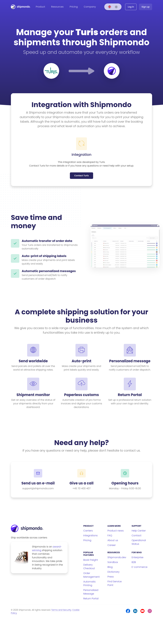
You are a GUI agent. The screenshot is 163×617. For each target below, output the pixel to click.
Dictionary (113, 572)
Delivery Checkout (89, 566)
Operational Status (139, 542)
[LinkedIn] (135, 611)
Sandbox (112, 562)
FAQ (109, 535)
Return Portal (91, 598)
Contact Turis (81, 175)
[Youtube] (142, 611)
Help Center (139, 530)
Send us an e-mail (38, 483)
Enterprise (137, 557)
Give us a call (82, 483)
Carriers (88, 530)
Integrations (90, 535)
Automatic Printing (89, 583)
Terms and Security (61, 609)
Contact (136, 535)
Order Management (91, 575)
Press (110, 576)
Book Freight (90, 560)
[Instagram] (149, 611)
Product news (115, 530)
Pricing (74, 6)
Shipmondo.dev (116, 557)
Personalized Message (90, 591)
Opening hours (124, 483)
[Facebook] (128, 611)
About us (112, 540)
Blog (110, 567)
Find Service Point (114, 583)
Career (111, 545)
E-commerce (139, 567)
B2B (134, 562)
